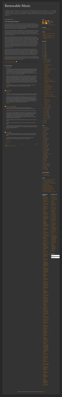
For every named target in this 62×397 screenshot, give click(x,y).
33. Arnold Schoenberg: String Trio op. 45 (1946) (46, 317)
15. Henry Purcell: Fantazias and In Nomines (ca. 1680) (45, 248)
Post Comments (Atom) (12, 145)
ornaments (44, 151)
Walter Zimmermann (54, 250)
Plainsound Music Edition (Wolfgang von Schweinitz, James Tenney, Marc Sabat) (54, 238)
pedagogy (44, 152)
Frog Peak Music (54, 215)
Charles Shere (54, 206)
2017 (44, 44)
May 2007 (45, 112)
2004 (44, 122)
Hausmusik (45, 83)
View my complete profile (51, 24)
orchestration (45, 150)
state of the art (13, 62)
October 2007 (46, 62)
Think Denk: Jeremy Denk (47, 190)
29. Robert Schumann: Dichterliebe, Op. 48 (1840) (45, 304)
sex (43, 162)
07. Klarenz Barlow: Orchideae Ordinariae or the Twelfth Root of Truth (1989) (46, 218)
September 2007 (46, 107)
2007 (44, 58)
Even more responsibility (47, 64)
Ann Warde (53, 200)
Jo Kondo (53, 221)
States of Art (46, 75)
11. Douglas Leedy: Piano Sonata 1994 (46, 235)
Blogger (43, 391)
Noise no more (46, 102)
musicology (45, 145)
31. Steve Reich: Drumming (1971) (45, 311)
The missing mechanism (47, 87)
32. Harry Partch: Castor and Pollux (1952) (45, 314)
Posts (52, 255)
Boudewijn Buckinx (53, 202)
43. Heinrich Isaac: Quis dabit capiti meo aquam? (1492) (46, 351)
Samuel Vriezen (54, 242)
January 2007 (46, 118)
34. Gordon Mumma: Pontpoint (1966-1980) (46, 320)
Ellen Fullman (54, 214)
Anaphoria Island (54, 197)
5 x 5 (45, 63)
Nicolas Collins (54, 235)
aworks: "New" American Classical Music (49, 179)
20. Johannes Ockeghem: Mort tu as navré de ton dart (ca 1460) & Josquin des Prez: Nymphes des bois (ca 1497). (45, 270)
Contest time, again (47, 71)
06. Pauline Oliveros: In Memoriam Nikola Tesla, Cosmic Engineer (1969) (46, 213)
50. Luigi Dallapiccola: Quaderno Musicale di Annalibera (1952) (46, 376)
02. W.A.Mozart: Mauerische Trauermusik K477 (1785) (46, 201)
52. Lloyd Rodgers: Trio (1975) (46, 385)
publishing (44, 156)
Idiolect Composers (47, 85)
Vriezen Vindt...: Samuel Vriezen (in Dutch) (49, 191)
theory (44, 167)
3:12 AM (7, 103)
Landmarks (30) (46, 67)
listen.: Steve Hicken (46, 184)
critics (44, 130)
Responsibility (46, 66)
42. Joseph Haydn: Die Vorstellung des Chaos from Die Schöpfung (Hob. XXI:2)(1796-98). (46, 346)
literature (44, 140)
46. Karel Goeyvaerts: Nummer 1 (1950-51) (45, 361)
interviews (44, 139)
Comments (53, 257)
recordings (44, 157)
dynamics (44, 133)
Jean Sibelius (53, 220)
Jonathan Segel (54, 224)
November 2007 (46, 60)
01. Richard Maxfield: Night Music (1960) (45, 197)
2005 (44, 121)
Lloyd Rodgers (54, 229)
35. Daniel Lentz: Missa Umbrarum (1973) (45, 322)
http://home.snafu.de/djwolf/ (47, 29)
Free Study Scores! (47, 78)
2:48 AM (7, 87)
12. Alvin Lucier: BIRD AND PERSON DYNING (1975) (45, 238)
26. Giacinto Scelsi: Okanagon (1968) (46, 295)
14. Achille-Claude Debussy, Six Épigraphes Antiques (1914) (46, 244)
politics (44, 155)
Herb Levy (7, 132)
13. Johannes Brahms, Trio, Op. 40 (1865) (45, 241)
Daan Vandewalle (54, 213)
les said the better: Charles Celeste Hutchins (49, 183)
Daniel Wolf (8, 90)
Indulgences (46, 74)
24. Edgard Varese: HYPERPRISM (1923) (46, 288)
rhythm (44, 159)
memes (44, 141)
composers (44, 129)
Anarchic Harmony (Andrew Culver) (54, 199)
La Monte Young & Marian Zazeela (54, 228)
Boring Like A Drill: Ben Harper (48, 180)
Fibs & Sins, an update (47, 70)
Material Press (54, 230)
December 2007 (46, 59)
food (44, 135)
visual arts (44, 169)
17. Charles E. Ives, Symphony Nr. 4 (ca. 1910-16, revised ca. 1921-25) (46, 255)
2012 (44, 51)
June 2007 (45, 111)
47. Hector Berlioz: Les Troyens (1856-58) (46, 364)
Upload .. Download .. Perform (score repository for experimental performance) (54, 246)
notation (44, 147)
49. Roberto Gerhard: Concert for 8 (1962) (45, 372)
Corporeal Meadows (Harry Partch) (54, 211)
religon (44, 158)
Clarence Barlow (54, 209)
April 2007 (46, 114)
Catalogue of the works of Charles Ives (54, 204)
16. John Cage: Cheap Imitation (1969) (45, 251)
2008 (44, 56)
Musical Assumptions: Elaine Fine (48, 186)
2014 (44, 48)
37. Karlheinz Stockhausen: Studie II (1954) (45, 328)
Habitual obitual (46, 77)
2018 (44, 42)
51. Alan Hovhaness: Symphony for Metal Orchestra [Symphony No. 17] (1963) (45, 381)
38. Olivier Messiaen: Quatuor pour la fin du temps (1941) (46, 332)
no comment (45, 146)
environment (45, 134)
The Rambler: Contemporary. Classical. (49, 189)
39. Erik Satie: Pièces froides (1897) (45, 335)
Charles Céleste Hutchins (10, 106)
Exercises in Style (46, 73)
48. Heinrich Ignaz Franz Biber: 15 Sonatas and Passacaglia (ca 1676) (46, 368)
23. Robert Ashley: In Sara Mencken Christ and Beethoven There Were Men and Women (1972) (46, 283)
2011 (44, 52)
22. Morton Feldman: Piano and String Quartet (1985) (46, 279)
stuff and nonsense (46, 164)
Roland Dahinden (54, 241)
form (44, 136)
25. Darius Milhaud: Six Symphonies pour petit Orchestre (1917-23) (45, 292)
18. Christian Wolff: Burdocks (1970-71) (45, 259)
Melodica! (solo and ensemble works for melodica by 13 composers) (49, 36)
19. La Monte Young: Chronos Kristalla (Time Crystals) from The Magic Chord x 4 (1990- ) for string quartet (46, 264)
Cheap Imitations (45, 128)
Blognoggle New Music (46, 175)
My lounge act (46, 90)
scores (44, 161)
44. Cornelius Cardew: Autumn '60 (45, 354)
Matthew (7, 67)
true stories (44, 168)
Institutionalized (46, 93)
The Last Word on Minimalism (48, 86)
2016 (44, 45)
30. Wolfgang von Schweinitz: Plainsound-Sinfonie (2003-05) (46, 308)
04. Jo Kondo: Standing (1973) (45, 207)
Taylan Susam (54, 243)
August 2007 (46, 108)
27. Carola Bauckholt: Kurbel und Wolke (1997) (46, 297)
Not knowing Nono (47, 99)
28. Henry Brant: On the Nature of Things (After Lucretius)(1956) (45, 301)
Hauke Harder (54, 218)
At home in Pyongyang (47, 89)
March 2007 (46, 115)
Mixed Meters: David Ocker (47, 185)
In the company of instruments (48, 94)
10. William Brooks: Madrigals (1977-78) (46, 232)
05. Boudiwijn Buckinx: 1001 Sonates (45, 209)
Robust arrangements (47, 101)
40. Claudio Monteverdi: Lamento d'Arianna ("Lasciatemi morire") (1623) (46, 339)
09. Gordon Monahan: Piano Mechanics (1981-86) (45, 229)
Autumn (45, 98)
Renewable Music (18, 6)
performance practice (46, 153)
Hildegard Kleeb (54, 219)
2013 (44, 49)
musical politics (9, 62)
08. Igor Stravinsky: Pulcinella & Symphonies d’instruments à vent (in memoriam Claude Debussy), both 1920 (46, 223)
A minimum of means (47, 105)
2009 (44, 55)
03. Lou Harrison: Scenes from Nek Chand (45, 204)
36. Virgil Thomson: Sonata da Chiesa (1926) (45, 325)
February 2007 (46, 116)
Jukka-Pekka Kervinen (53, 226)
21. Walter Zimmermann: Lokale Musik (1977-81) (45, 275)
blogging (44, 127)
